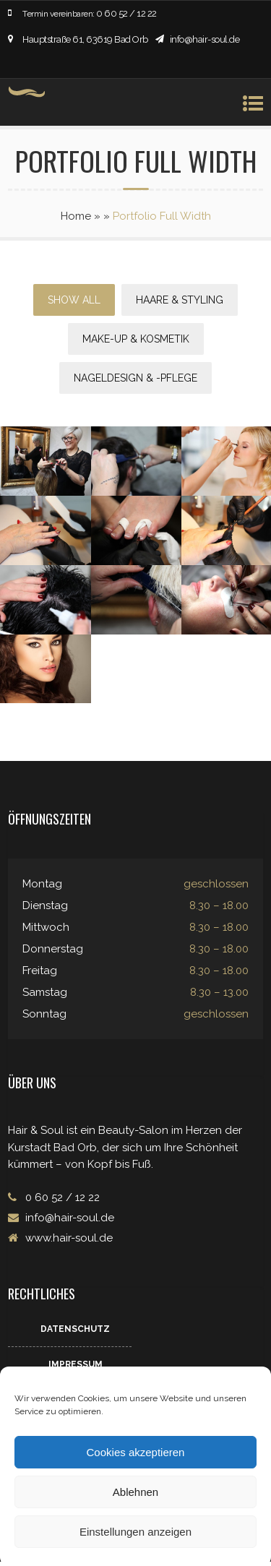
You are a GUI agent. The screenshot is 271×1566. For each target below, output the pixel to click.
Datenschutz (75, 1329)
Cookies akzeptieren (136, 1452)
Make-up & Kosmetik (135, 339)
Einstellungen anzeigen (135, 1532)
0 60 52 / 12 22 (126, 13)
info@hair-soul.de (205, 39)
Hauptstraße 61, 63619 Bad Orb (85, 39)
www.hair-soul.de (67, 1237)
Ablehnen (135, 1492)
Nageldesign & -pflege (135, 378)
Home (76, 216)
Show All (74, 300)
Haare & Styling (179, 300)
